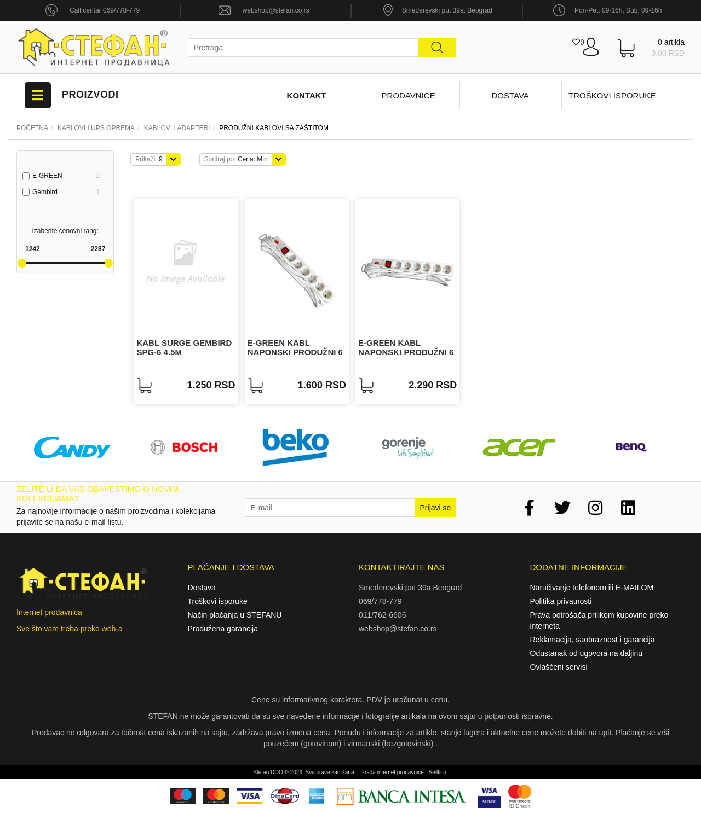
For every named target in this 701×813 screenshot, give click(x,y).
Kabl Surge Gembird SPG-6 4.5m (184, 347)
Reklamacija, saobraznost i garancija (592, 639)
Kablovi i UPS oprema (96, 128)
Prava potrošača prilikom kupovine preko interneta (599, 620)
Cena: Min (236, 159)
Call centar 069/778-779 (105, 10)
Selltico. (438, 772)
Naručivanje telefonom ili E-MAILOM (592, 587)
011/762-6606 (382, 615)
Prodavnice (408, 95)
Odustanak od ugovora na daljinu (586, 653)
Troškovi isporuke (612, 95)
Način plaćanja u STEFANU (235, 615)
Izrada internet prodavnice (392, 772)
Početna (32, 128)
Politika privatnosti (561, 601)
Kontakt (306, 95)
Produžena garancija (223, 628)
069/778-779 (380, 601)
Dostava (509, 95)
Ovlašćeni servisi (559, 667)
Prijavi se (435, 507)
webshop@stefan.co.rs (276, 10)
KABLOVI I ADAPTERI (177, 128)
